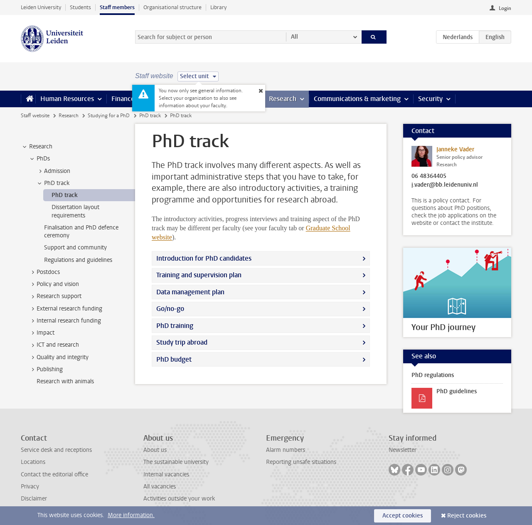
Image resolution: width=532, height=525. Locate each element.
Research (282, 98)
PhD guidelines (456, 391)
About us (155, 450)
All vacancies (159, 486)
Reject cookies (466, 516)
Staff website (35, 115)
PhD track (150, 115)
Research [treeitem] (36, 147)
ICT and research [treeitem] (54, 345)
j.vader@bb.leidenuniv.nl (444, 185)
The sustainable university (176, 462)
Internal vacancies (166, 474)
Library (218, 7)
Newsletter (402, 450)
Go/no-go (170, 308)
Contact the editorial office (54, 474)
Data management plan (190, 292)
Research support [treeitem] (55, 296)
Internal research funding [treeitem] (65, 321)
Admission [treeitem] (53, 171)
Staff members (117, 7)
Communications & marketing (357, 98)
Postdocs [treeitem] (44, 272)
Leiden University (41, 7)
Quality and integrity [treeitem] (59, 357)
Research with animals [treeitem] (65, 381)
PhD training (174, 325)
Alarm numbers (285, 450)
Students (80, 7)
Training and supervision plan (198, 275)
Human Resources (67, 98)
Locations (33, 462)
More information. (131, 515)
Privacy (30, 486)
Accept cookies (402, 516)
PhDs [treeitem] (39, 159)
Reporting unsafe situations (301, 462)
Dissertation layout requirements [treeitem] (75, 211)
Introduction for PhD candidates (203, 258)
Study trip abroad (181, 342)
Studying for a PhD (109, 115)
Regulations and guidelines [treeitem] (78, 260)
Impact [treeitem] (41, 333)
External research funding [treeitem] (65, 309)
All (294, 37)
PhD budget (174, 359)
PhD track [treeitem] (52, 183)
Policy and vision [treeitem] (54, 284)
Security (430, 98)
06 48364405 (428, 176)
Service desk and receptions (56, 450)
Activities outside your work (179, 499)
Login (505, 8)
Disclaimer (34, 499)
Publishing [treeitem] (46, 369)
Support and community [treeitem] (75, 247)
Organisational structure (172, 7)
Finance (123, 98)
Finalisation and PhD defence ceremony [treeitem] (81, 231)
